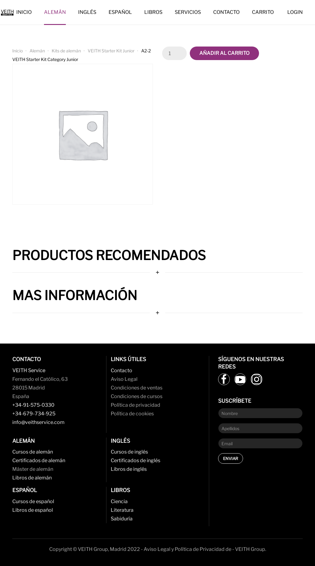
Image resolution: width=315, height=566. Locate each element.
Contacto (226, 12)
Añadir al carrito (224, 53)
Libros (153, 12)
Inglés (87, 12)
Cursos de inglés (129, 452)
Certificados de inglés (135, 460)
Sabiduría (122, 519)
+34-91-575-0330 (33, 405)
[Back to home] (8, 12)
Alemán (55, 12)
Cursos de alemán (32, 452)
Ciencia (119, 501)
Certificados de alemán (38, 460)
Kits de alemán (66, 50)
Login (295, 12)
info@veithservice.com (38, 422)
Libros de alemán (32, 478)
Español (120, 12)
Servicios (188, 12)
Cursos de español (33, 501)
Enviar (230, 458)
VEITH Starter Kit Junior (111, 50)
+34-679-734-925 (33, 414)
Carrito (263, 12)
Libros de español (32, 510)
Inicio (24, 12)
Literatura (122, 510)
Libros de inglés (129, 469)
